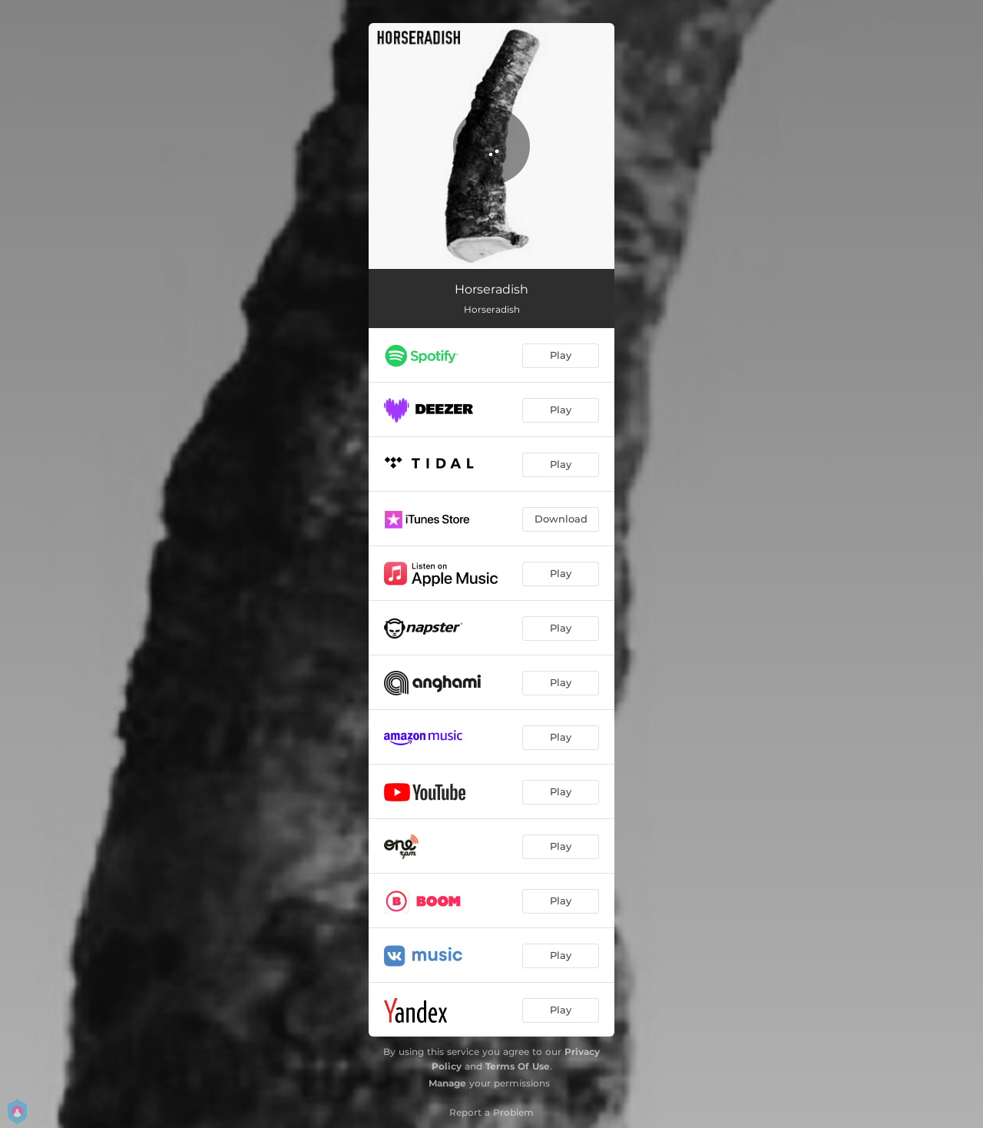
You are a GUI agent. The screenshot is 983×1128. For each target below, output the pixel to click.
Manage (447, 1083)
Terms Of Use (517, 1066)
